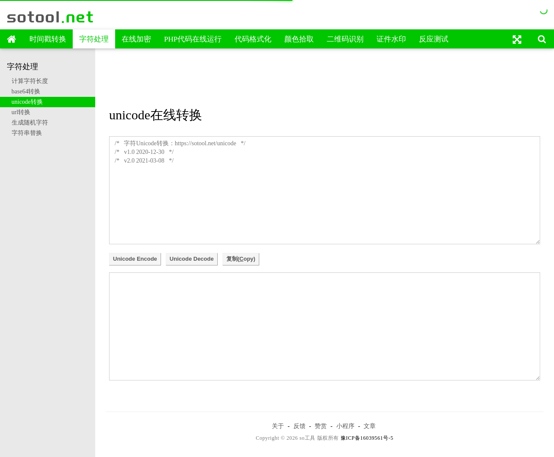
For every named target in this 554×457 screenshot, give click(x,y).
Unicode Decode (192, 259)
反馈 (299, 425)
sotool (50, 17)
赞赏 (321, 425)
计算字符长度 (27, 81)
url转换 (18, 112)
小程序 (345, 425)
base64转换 (23, 91)
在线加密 (136, 39)
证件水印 (391, 39)
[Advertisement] (324, 74)
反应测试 (433, 39)
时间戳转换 (47, 39)
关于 (278, 425)
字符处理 (94, 39)
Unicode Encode (135, 259)
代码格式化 (253, 39)
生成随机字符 (27, 122)
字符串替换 (24, 133)
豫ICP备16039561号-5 (367, 438)
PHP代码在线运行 (193, 39)
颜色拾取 (299, 39)
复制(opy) (240, 259)
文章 (370, 425)
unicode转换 (25, 102)
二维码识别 (345, 39)
